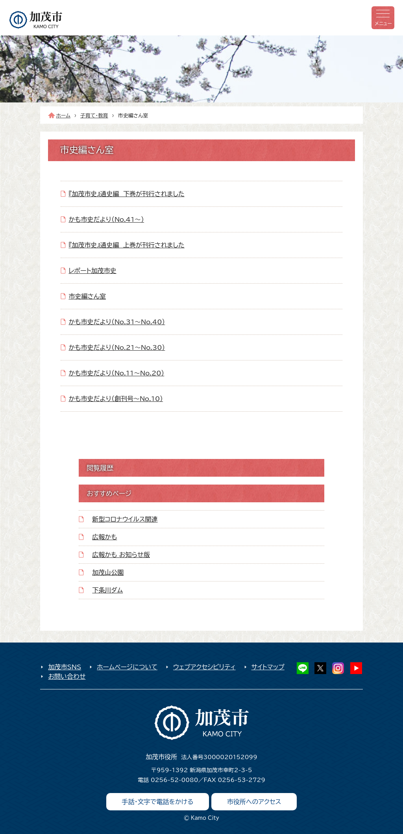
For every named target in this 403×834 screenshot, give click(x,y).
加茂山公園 (108, 572)
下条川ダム (107, 590)
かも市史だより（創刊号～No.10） (115, 399)
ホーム (63, 115)
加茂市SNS (64, 667)
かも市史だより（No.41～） (106, 219)
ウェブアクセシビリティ (204, 667)
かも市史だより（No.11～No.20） (116, 373)
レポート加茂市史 (92, 270)
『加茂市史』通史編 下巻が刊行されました (126, 194)
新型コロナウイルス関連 (124, 519)
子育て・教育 (94, 115)
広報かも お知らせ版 (121, 555)
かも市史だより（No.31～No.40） (116, 322)
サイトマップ (268, 667)
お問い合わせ (66, 676)
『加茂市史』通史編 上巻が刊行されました (126, 245)
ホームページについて (127, 667)
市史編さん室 (87, 296)
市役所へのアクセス (254, 802)
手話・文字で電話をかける (158, 802)
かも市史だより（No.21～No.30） (116, 347)
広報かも (104, 537)
